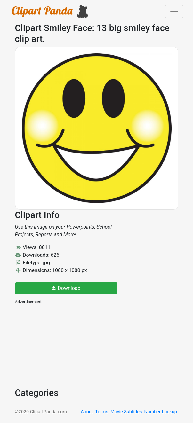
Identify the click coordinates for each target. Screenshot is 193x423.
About (87, 412)
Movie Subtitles (126, 412)
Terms (101, 412)
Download (66, 288)
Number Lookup (160, 412)
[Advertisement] (63, 345)
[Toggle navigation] (174, 11)
